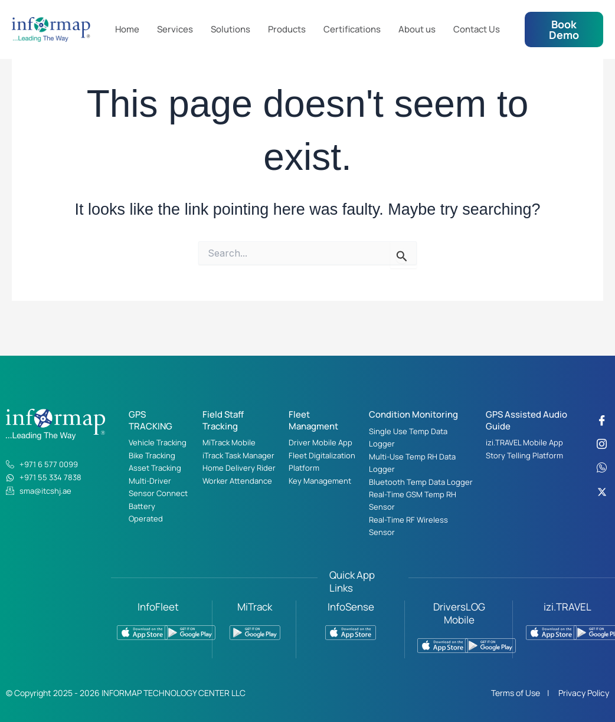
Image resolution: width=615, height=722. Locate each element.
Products (287, 29)
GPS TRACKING (150, 420)
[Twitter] (602, 491)
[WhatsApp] (602, 468)
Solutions (230, 29)
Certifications (352, 29)
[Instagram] (602, 444)
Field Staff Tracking (223, 420)
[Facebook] (602, 420)
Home (127, 29)
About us (417, 29)
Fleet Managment (313, 420)
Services (175, 29)
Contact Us (476, 29)
